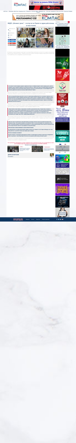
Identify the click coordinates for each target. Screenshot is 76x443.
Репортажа (66, 11)
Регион (6, 11)
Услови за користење (45, 219)
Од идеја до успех (22, 11)
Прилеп (10, 28)
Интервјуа (70, 11)
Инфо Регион (16, 11)
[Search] (69, 22)
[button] (12, 39)
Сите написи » (10, 156)
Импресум (27, 219)
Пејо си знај (58, 11)
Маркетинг (38, 219)
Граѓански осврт (35, 11)
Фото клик (48, 11)
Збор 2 (62, 11)
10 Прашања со (28, 11)
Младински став (42, 11)
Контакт (32, 219)
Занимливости (53, 11)
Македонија (11, 11)
